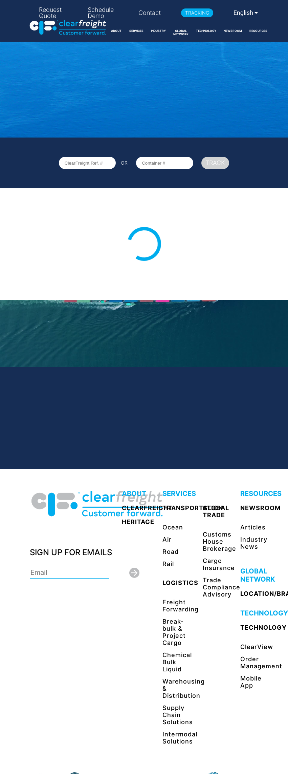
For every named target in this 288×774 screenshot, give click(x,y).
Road (170, 551)
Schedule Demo (101, 13)
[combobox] (246, 12)
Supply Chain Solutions (177, 715)
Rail (168, 563)
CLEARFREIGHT (147, 507)
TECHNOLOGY (206, 31)
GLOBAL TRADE (216, 511)
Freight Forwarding (180, 606)
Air (167, 539)
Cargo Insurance (219, 564)
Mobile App (251, 682)
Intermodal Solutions (179, 738)
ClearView (256, 646)
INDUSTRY (158, 31)
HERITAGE (138, 521)
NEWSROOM (233, 31)
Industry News (253, 543)
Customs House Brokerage (219, 541)
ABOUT (116, 31)
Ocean (172, 527)
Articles (253, 527)
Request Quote (50, 13)
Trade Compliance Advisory (221, 587)
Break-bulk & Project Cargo (174, 632)
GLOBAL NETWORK (181, 32)
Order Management (261, 662)
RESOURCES (258, 31)
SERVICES (136, 31)
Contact (149, 13)
